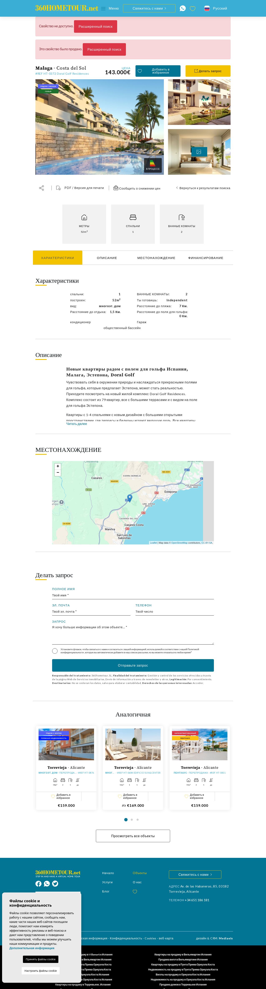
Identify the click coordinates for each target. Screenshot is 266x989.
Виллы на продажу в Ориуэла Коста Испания (183, 965)
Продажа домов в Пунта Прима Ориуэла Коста (83, 960)
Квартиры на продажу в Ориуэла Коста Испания (83, 970)
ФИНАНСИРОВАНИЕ (205, 258)
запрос (59, 621)
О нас (137, 873)
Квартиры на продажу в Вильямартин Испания (183, 945)
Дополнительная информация (31, 948)
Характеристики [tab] (57, 258)
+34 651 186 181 (197, 891)
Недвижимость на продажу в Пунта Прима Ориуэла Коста (183, 960)
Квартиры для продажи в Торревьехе (83, 980)
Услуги (107, 873)
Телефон (144, 605)
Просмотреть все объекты (133, 827)
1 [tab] (126, 810)
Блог (105, 882)
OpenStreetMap (179, 543)
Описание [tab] (107, 258)
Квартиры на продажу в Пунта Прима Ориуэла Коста (183, 955)
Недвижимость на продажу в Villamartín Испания (83, 945)
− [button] (57, 473)
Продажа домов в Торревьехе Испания (183, 975)
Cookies (150, 929)
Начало (108, 864)
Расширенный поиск (96, 26)
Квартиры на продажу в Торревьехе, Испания (82, 975)
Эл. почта (61, 605)
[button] (42, 188)
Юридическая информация (88, 929)
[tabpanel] (66, 763)
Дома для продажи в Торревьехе (183, 980)
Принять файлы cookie (41, 959)
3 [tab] (138, 811)
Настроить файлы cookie (41, 971)
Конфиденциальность (126, 929)
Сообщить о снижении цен (137, 188)
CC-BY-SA (206, 543)
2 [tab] (132, 811)
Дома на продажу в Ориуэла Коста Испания (83, 965)
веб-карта (166, 929)
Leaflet (153, 543)
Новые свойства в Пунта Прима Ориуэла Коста (82, 955)
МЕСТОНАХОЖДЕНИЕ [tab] (156, 258)
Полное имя (63, 589)
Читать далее (76, 424)
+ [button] (57, 467)
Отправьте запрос (133, 665)
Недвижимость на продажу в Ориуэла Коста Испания (183, 970)
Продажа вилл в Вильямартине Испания (183, 950)
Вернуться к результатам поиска (204, 188)
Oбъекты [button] (140, 864)
